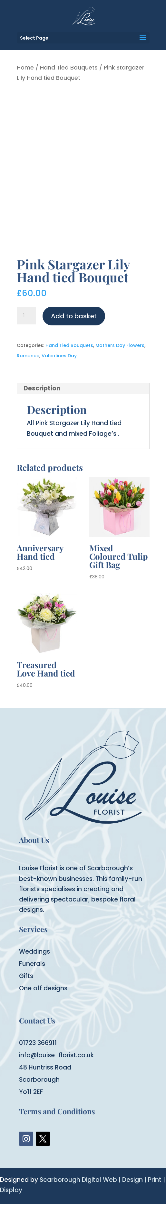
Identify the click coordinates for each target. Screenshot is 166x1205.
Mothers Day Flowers (119, 345)
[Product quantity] (26, 316)
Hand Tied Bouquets (69, 67)
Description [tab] (42, 388)
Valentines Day (59, 355)
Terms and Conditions (57, 1111)
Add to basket (74, 316)
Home (25, 67)
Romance (28, 355)
